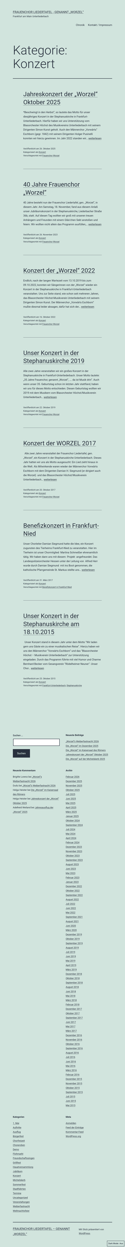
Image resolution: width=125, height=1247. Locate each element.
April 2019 (71, 965)
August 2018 (72, 987)
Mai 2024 (70, 833)
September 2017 (74, 1017)
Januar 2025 (72, 816)
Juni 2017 (71, 1022)
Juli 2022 (70, 903)
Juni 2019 (71, 956)
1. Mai (16, 1123)
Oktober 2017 (73, 1013)
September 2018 (74, 982)
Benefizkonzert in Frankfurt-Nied (57, 587)
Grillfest (17, 1162)
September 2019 (74, 943)
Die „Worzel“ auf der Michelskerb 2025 (85, 759)
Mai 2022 (70, 912)
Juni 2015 (71, 1101)
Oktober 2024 (73, 820)
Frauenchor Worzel (50, 155)
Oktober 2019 (73, 938)
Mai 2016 (70, 1066)
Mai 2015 (70, 1105)
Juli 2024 (70, 829)
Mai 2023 (70, 873)
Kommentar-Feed (74, 1132)
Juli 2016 (70, 1057)
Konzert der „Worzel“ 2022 (59, 270)
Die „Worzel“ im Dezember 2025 (82, 746)
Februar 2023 (72, 877)
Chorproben (19, 1145)
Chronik (80, 25)
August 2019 (72, 947)
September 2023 (74, 860)
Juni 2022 (71, 908)
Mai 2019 (70, 960)
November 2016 (74, 1039)
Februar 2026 (72, 776)
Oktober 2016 (73, 1044)
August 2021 (72, 921)
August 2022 (72, 899)
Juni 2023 (71, 868)
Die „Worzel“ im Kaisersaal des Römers (86, 750)
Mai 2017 (70, 1026)
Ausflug (17, 1132)
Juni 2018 (71, 991)
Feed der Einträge (75, 1127)
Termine (17, 1193)
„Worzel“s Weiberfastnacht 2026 (82, 741)
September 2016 (74, 1048)
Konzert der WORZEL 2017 (59, 443)
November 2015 (74, 1083)
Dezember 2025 (74, 781)
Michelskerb (19, 1180)
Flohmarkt (18, 1153)
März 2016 (71, 1070)
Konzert (42, 152)
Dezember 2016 (74, 1035)
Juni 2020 (71, 925)
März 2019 (71, 969)
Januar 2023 (72, 882)
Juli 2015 (70, 1096)
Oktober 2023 (73, 855)
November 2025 (74, 785)
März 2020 (71, 930)
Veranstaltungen (21, 1202)
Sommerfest (19, 1184)
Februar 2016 (72, 1074)
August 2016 (72, 1052)
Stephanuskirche (74, 685)
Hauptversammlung (23, 1167)
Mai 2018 (70, 995)
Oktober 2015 (73, 1087)
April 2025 (71, 807)
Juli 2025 (70, 794)
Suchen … (18, 735)
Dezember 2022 (74, 886)
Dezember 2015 (74, 1079)
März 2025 (71, 811)
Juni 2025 (71, 798)
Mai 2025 (70, 803)
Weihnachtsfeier (21, 1210)
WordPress (84, 1233)
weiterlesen (94, 138)
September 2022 (74, 895)
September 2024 (74, 825)
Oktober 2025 (73, 790)
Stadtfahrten (19, 1189)
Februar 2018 (72, 1004)
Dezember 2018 (74, 974)
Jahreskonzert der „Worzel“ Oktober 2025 (87, 754)
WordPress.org (73, 1136)
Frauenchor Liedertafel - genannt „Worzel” (48, 12)
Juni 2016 (71, 1061)
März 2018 (71, 1000)
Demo (16, 1149)
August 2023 (72, 864)
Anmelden (71, 1123)
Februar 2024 (72, 842)
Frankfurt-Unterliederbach (54, 685)
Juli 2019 (70, 952)
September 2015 (74, 1092)
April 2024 (71, 838)
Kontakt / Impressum (100, 25)
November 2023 (74, 851)
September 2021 (74, 917)
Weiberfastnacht (21, 1206)
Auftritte (17, 1127)
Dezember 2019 (74, 934)
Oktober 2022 (73, 890)
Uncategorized (20, 1197)
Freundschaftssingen (23, 1158)
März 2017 (71, 1030)
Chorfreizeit (19, 1140)
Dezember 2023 (74, 846)
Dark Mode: (115, 1243)
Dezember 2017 (74, 1009)
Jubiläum (17, 1171)
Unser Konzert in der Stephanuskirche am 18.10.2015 (51, 624)
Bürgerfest (18, 1136)
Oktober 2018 (73, 978)
